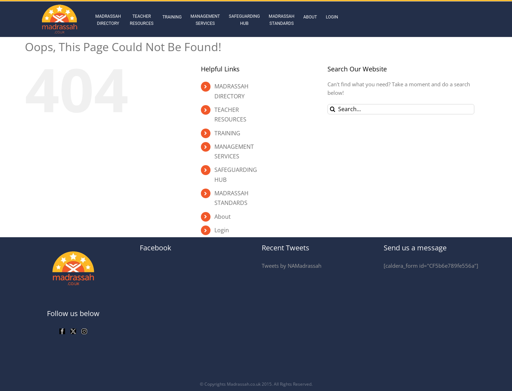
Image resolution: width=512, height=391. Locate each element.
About (222, 217)
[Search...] (400, 109)
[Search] (332, 109)
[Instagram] (84, 331)
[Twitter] (73, 331)
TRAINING (227, 133)
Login (221, 230)
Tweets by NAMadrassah (291, 265)
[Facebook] (62, 331)
